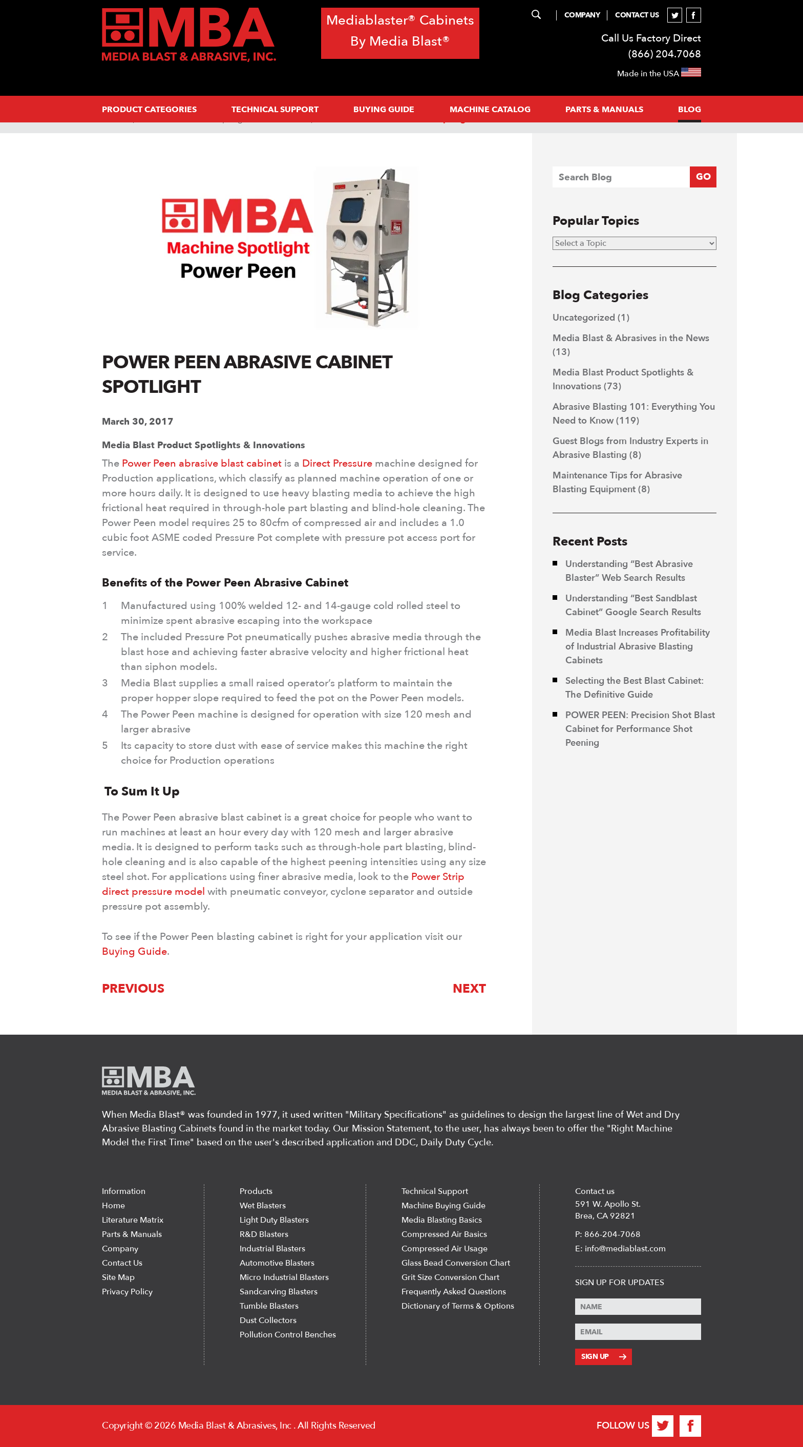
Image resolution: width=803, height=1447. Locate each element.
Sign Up (603, 1356)
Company (582, 15)
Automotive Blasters (277, 1263)
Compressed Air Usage (445, 1248)
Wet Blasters (263, 1205)
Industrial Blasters (272, 1248)
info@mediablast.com (625, 1248)
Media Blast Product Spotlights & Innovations (203, 445)
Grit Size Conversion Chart (450, 1277)
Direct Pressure (337, 463)
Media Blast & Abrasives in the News (631, 338)
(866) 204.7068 (664, 54)
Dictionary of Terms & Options (458, 1306)
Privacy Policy (127, 1291)
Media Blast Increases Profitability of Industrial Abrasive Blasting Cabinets (637, 646)
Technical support (275, 109)
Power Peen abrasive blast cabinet (202, 463)
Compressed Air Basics (444, 1234)
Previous (133, 988)
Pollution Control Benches (288, 1334)
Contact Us (637, 15)
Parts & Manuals (132, 1234)
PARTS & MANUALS (604, 109)
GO (703, 177)
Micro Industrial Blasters (284, 1277)
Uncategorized (584, 317)
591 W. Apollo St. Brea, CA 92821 (608, 1210)
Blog (689, 109)
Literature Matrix (132, 1220)
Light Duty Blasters (274, 1220)
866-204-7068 (612, 1234)
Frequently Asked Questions (454, 1291)
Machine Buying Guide (443, 1205)
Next (469, 988)
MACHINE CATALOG (490, 109)
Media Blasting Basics (442, 1220)
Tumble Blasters (269, 1306)
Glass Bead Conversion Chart (456, 1263)
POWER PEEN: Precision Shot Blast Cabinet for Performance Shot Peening (640, 729)
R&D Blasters (264, 1234)
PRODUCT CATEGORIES (149, 109)
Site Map (118, 1277)
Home (113, 1205)
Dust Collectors (268, 1320)
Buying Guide (383, 109)
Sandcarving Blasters (279, 1291)
